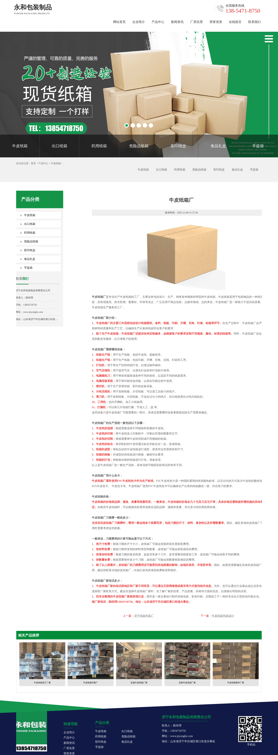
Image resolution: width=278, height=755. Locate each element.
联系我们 (254, 21)
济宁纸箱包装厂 (249, 615)
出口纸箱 (59, 146)
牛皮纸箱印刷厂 (90, 682)
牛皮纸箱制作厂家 (235, 682)
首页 (32, 163)
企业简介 (138, 21)
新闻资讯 (177, 21)
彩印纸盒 (178, 146)
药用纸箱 (99, 146)
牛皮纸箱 (20, 146)
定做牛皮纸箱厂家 (139, 682)
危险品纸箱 (138, 146)
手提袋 (258, 146)
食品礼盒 (218, 146)
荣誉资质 (216, 21)
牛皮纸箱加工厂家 (42, 682)
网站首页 (119, 21)
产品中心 (158, 21)
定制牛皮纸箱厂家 (187, 682)
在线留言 (235, 21)
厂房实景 (196, 21)
